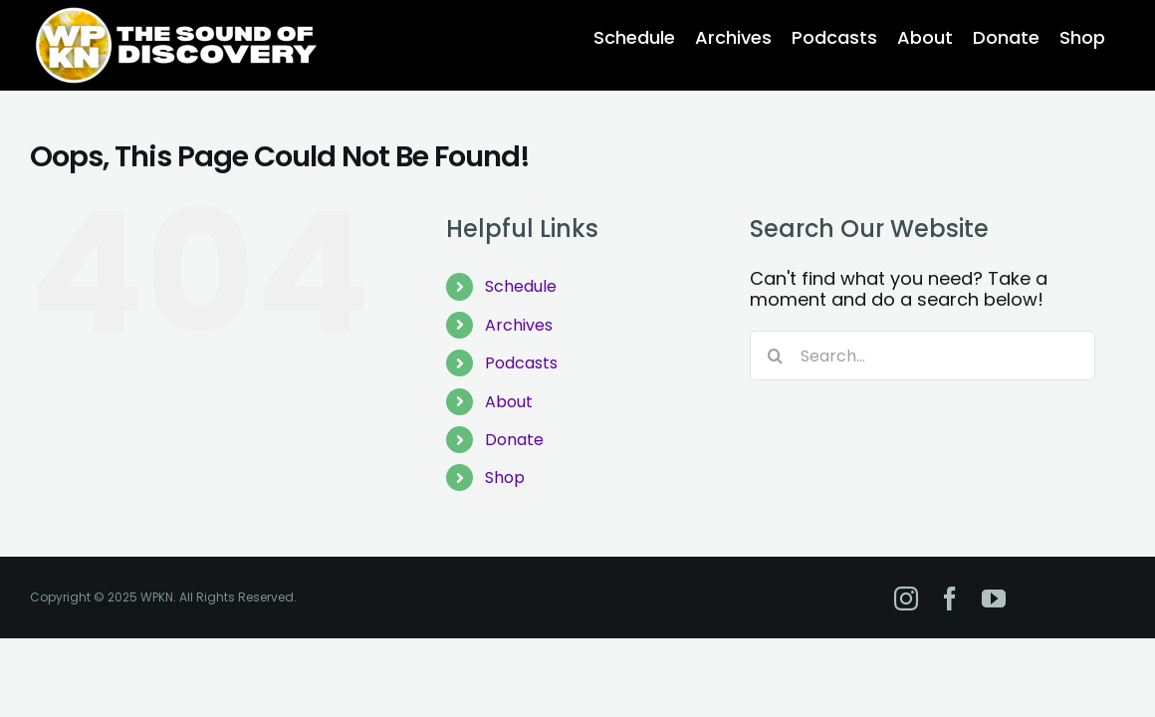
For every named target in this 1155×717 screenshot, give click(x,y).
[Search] (775, 355)
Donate (514, 439)
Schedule (521, 286)
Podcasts (521, 363)
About (509, 401)
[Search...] (922, 355)
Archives (519, 325)
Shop (505, 477)
